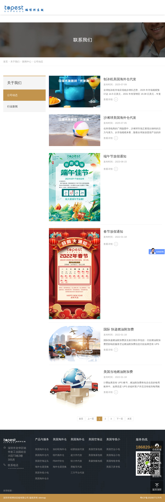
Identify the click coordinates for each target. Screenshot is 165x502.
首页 (5, 61)
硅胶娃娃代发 (77, 449)
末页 (129, 419)
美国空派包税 (95, 449)
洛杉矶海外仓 (60, 449)
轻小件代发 (76, 461)
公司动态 (38, 61)
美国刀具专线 (113, 466)
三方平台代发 (77, 472)
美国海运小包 (113, 455)
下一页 (120, 419)
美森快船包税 (95, 461)
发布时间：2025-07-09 (115, 84)
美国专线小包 (42, 472)
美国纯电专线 (113, 461)
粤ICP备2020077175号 (151, 497)
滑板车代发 (76, 466)
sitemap (42, 497)
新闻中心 (26, 61)
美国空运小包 (113, 449)
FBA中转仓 (58, 461)
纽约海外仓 (58, 455)
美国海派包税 (95, 455)
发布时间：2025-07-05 (115, 123)
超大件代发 (76, 455)
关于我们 (15, 61)
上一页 (91, 419)
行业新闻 (12, 106)
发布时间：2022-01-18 (115, 237)
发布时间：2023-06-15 (115, 161)
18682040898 (149, 447)
